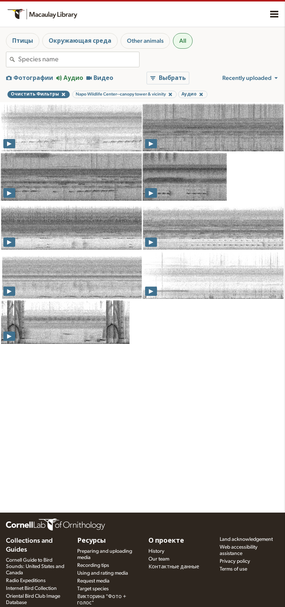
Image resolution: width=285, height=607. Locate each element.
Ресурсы (91, 540)
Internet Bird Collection (31, 588)
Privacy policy (235, 561)
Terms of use (233, 569)
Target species (93, 588)
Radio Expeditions (26, 580)
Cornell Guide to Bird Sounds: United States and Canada (35, 566)
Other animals (145, 41)
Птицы (22, 41)
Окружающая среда (80, 41)
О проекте (166, 540)
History (156, 551)
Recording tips (93, 565)
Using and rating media (102, 573)
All (182, 41)
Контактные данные (173, 566)
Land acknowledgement (246, 539)
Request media (93, 581)
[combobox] (78, 59)
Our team (158, 559)
